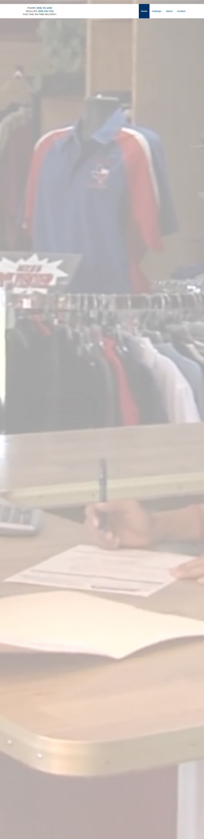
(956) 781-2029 (44, 8)
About (169, 11)
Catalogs (156, 11)
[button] (58, 431)
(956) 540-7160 (46, 11)
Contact (181, 11)
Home (144, 11)
